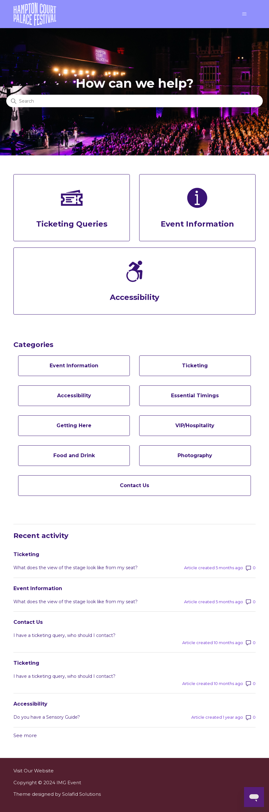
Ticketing (26, 554)
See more (25, 735)
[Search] (134, 101)
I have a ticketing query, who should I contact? (64, 635)
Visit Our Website (33, 771)
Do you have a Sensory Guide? (46, 717)
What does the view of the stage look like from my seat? (75, 567)
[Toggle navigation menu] (244, 14)
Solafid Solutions (81, 794)
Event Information (37, 588)
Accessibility (30, 704)
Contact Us (28, 622)
